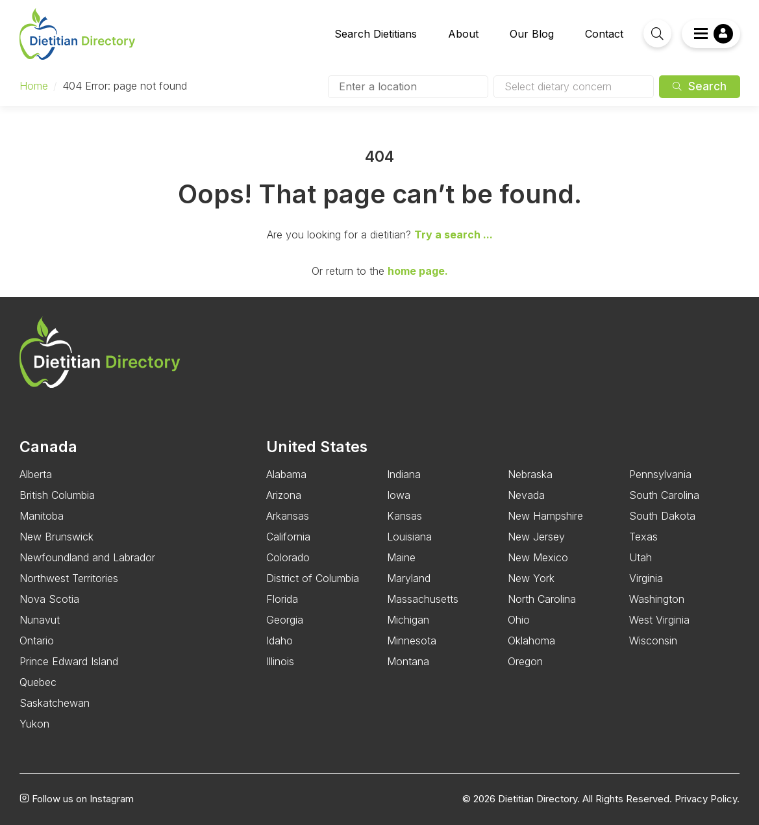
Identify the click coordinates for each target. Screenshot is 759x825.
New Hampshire (545, 515)
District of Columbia (312, 578)
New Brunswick (56, 536)
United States (316, 447)
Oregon (525, 661)
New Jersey (536, 536)
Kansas (404, 515)
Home (33, 85)
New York (531, 578)
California (288, 536)
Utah (640, 557)
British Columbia (57, 495)
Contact (604, 33)
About (463, 33)
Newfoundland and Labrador (87, 557)
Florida (282, 598)
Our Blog (532, 33)
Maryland (408, 578)
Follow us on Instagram (76, 799)
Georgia (284, 619)
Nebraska (530, 474)
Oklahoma (531, 640)
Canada (48, 447)
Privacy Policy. (707, 799)
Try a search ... (453, 234)
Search (700, 86)
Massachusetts (422, 598)
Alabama (286, 474)
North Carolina (542, 598)
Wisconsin (653, 640)
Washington (656, 598)
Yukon (34, 723)
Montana (408, 661)
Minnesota (411, 640)
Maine (401, 557)
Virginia (646, 578)
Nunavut (39, 619)
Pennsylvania (660, 474)
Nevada (526, 495)
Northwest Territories (68, 578)
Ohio (519, 619)
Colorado (288, 557)
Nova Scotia (49, 598)
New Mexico (538, 557)
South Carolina (664, 495)
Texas (643, 536)
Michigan (408, 619)
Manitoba (41, 515)
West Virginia (659, 619)
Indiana (404, 474)
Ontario (36, 640)
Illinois (280, 661)
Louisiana (409, 536)
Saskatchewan (54, 702)
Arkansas (287, 515)
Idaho (279, 640)
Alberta (35, 474)
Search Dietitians (375, 33)
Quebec (37, 682)
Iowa (398, 495)
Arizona (283, 495)
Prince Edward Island (68, 661)
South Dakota (662, 515)
